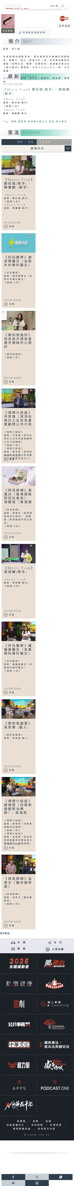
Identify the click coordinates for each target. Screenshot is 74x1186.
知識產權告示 (16, 1125)
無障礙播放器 (22, 1129)
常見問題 (38, 1125)
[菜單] (70, 5)
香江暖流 (61, 121)
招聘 (36, 1121)
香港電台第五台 (38, 121)
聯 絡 (21, 948)
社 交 (58, 942)
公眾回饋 (58, 949)
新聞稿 (22, 1121)
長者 (52, 121)
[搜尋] (62, 5)
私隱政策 (56, 1125)
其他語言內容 (47, 1129)
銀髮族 (22, 121)
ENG (52, 6)
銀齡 (14, 121)
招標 (49, 1121)
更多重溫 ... (6, 933)
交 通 (21, 942)
